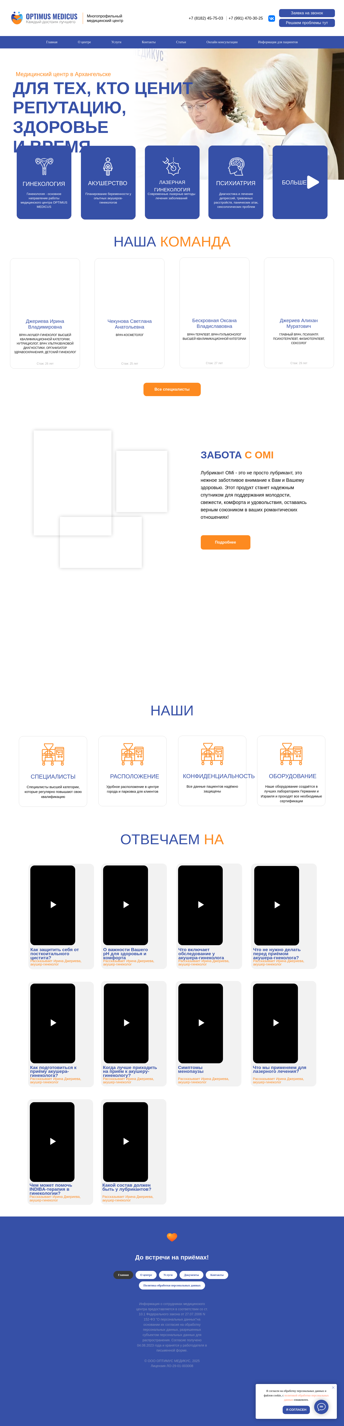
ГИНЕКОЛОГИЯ (44, 184)
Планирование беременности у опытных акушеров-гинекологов (108, 198)
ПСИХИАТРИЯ (236, 183)
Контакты (149, 42)
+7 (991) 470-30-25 (245, 18)
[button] (307, 13)
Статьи (181, 42)
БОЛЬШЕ (294, 182)
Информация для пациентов (278, 42)
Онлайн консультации (222, 42)
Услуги (116, 42)
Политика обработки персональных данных (172, 1285)
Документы (191, 1275)
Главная (51, 42)
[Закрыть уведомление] (333, 1387)
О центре (84, 42)
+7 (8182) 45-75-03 (206, 18)
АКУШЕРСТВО (107, 183)
